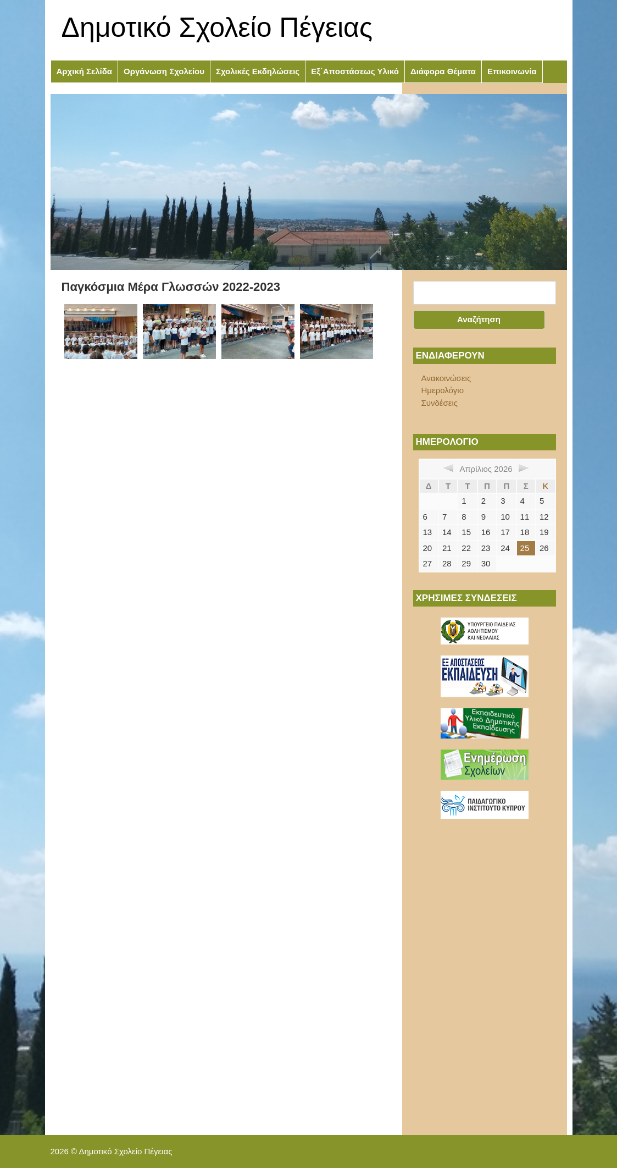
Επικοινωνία (512, 71)
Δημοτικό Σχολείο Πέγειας (217, 27)
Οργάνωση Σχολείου (164, 71)
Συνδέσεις (439, 402)
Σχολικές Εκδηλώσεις (257, 71)
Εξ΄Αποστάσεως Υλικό (355, 71)
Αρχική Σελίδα (85, 71)
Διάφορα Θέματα (443, 71)
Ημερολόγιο (442, 390)
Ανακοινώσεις (446, 378)
